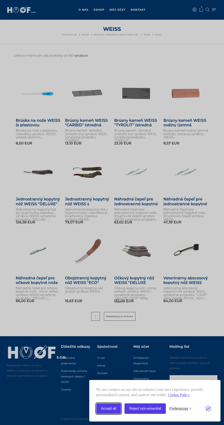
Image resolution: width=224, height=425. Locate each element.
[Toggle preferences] (180, 409)
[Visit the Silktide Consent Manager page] (208, 408)
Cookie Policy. (179, 394)
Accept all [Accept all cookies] (108, 408)
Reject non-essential (145, 408)
